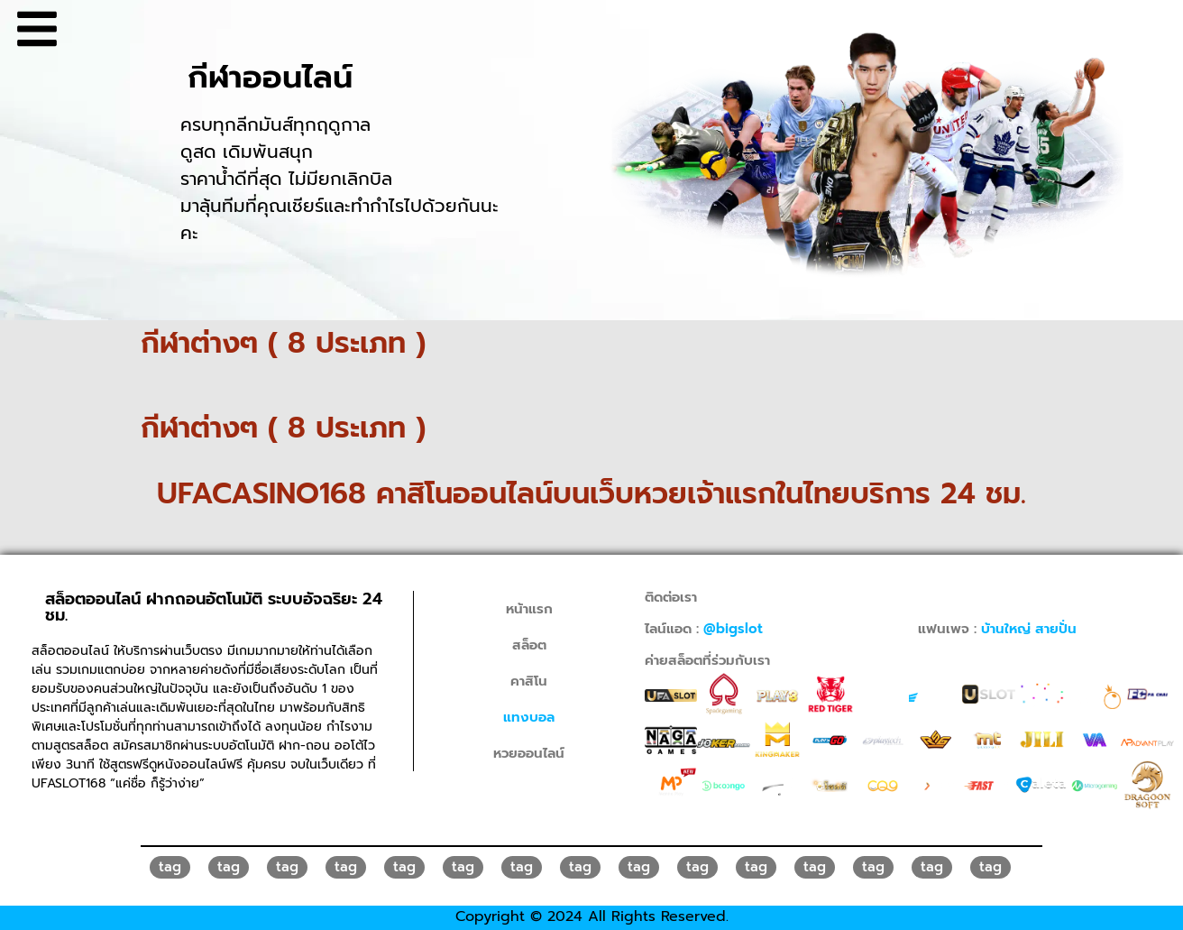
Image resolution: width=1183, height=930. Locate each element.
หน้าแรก (529, 609)
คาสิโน (528, 681)
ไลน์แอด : (704, 629)
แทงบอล (529, 717)
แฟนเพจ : (997, 629)
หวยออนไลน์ (528, 753)
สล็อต (529, 645)
